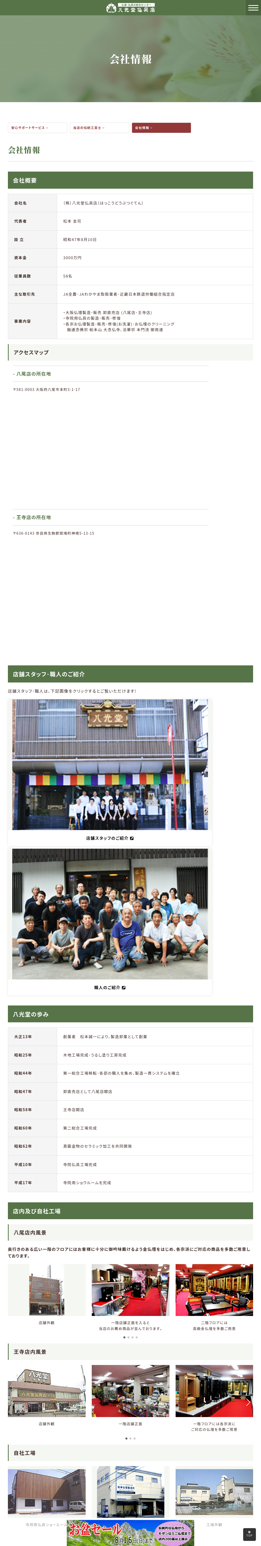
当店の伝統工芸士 (90, 128)
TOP (249, 1534)
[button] (124, 949)
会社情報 (144, 128)
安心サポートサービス (31, 128)
